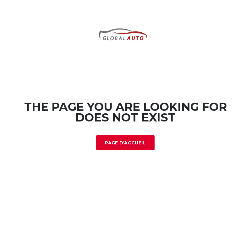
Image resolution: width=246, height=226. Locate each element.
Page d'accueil (125, 143)
